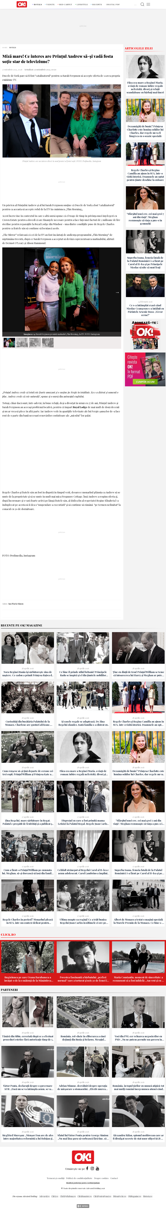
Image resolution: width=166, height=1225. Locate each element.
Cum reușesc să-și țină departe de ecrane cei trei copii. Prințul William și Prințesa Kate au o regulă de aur (27, 772)
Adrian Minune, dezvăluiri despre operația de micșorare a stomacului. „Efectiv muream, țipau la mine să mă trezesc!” (83, 1087)
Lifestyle (82, 4)
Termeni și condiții (55, 1178)
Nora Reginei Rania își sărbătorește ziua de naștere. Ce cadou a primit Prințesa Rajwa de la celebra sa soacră (27, 673)
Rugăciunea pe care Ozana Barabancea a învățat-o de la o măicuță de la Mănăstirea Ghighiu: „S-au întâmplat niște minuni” (27, 979)
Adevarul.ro (44, 1196)
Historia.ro (147, 1196)
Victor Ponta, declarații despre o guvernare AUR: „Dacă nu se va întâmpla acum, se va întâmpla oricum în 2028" (27, 1087)
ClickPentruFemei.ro (102, 1196)
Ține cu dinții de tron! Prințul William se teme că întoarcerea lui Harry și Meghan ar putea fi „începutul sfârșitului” (138, 673)
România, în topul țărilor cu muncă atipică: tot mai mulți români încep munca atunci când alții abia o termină (138, 1087)
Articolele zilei (139, 48)
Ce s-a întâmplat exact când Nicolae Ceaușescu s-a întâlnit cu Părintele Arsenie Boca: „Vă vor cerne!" (145, 310)
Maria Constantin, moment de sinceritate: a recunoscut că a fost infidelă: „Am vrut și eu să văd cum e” (138, 979)
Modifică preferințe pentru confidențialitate (83, 1183)
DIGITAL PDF (113, 4)
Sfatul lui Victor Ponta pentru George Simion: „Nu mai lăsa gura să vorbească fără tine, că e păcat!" (83, 1137)
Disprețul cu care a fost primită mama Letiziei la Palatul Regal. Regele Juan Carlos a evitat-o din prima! (83, 822)
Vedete (50, 4)
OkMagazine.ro (134, 1196)
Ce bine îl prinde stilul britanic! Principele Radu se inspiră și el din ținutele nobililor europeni (83, 673)
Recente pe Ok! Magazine (21, 625)
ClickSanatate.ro (85, 1196)
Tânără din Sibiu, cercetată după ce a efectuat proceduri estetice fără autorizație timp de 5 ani (27, 1038)
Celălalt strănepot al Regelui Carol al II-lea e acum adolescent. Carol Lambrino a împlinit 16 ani (83, 871)
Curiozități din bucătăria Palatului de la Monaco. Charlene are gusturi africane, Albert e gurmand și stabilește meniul (27, 723)
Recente (97, 4)
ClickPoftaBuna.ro (68, 1196)
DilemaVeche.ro (119, 1196)
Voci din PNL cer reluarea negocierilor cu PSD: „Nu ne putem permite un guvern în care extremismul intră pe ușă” (138, 1038)
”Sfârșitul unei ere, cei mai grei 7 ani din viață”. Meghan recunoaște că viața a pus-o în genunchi (145, 218)
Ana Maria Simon (15, 603)
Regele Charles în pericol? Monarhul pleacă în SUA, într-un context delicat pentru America (28, 921)
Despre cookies (101, 1178)
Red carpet (65, 4)
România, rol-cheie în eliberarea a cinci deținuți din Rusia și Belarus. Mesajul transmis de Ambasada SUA (83, 1038)
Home (4, 47)
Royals (38, 4)
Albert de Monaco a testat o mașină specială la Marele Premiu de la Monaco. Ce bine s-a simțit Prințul (138, 921)
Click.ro (8, 934)
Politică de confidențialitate (79, 1178)
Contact (114, 1178)
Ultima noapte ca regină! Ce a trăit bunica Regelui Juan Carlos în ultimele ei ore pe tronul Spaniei (83, 921)
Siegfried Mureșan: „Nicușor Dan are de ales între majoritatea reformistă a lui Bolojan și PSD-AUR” (27, 1137)
